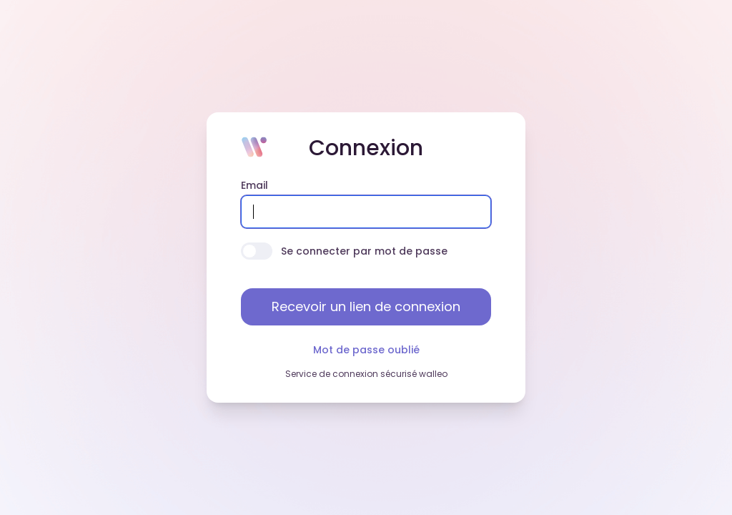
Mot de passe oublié (366, 350)
